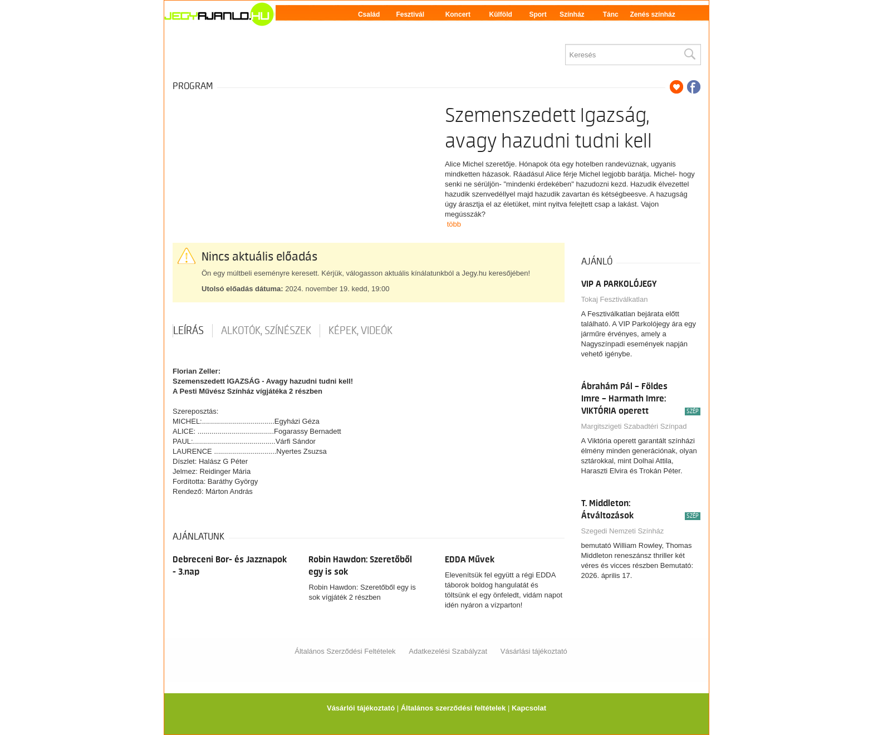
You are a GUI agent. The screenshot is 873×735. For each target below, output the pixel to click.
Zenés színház (652, 14)
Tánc (611, 14)
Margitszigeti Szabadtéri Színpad (634, 426)
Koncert (457, 14)
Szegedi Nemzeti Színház (622, 531)
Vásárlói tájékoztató (361, 708)
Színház (572, 14)
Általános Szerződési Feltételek (345, 651)
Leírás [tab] (188, 331)
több (454, 224)
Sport (537, 14)
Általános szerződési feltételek (453, 708)
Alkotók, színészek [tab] (266, 331)
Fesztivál (410, 14)
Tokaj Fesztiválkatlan (614, 299)
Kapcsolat (529, 708)
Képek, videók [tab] (360, 331)
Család (369, 14)
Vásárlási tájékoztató (534, 651)
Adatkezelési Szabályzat (448, 651)
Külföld (500, 14)
